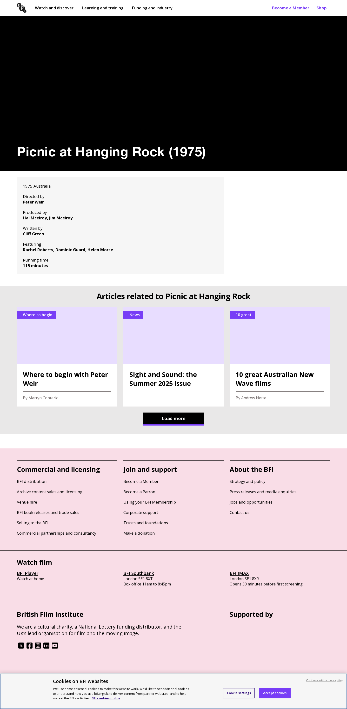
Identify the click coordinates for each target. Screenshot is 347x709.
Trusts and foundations (145, 522)
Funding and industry (152, 8)
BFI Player (27, 573)
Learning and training (102, 8)
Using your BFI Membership (149, 502)
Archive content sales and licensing (49, 491)
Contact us (239, 512)
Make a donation (139, 533)
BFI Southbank (138, 573)
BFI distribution (32, 481)
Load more (174, 418)
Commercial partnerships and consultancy (56, 533)
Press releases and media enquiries (263, 491)
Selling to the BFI (32, 522)
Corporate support (140, 512)
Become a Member (290, 8)
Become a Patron (139, 491)
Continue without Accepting (324, 680)
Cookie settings (239, 693)
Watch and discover (54, 8)
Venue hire (27, 502)
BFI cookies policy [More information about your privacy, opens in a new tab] (106, 698)
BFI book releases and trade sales (48, 512)
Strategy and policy (247, 481)
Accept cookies (275, 693)
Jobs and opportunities (251, 502)
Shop (321, 8)
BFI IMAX (239, 573)
